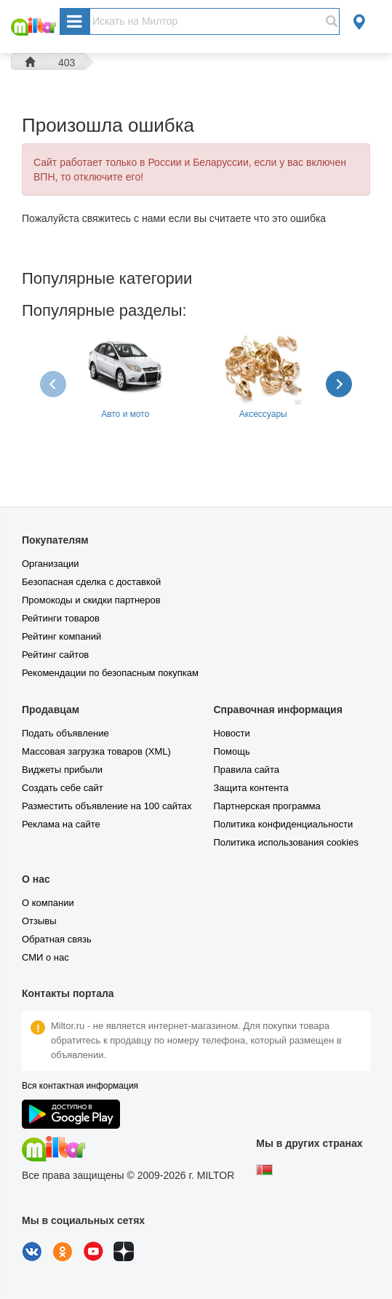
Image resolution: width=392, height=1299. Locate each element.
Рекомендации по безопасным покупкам (110, 672)
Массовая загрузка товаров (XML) (96, 751)
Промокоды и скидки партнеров (91, 600)
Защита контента (250, 787)
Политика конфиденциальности (283, 824)
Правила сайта (246, 769)
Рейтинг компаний (61, 636)
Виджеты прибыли (62, 769)
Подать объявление (65, 733)
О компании (48, 902)
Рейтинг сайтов (55, 654)
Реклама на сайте (61, 824)
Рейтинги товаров (61, 618)
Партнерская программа (266, 806)
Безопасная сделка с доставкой (91, 581)
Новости (231, 733)
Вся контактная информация (80, 1086)
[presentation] (54, 383)
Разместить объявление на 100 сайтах (106, 806)
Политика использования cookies (285, 842)
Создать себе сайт (62, 787)
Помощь (231, 751)
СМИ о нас (45, 957)
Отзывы (39, 920)
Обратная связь (57, 939)
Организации (50, 563)
